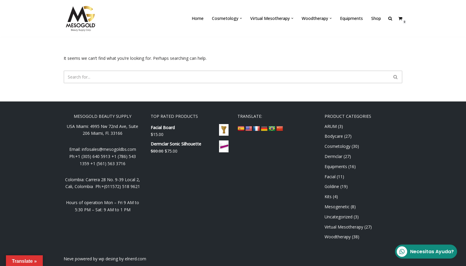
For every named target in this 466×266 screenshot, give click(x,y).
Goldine (332, 186)
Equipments (351, 18)
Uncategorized (338, 217)
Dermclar (333, 156)
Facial (330, 176)
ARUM (331, 126)
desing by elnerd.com (126, 259)
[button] (241, 18)
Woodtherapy (338, 237)
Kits (328, 196)
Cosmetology (337, 146)
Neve (69, 259)
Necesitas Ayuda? (425, 251)
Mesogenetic (337, 206)
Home (198, 18)
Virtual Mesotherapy (344, 227)
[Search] (226, 77)
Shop (376, 18)
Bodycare (334, 136)
